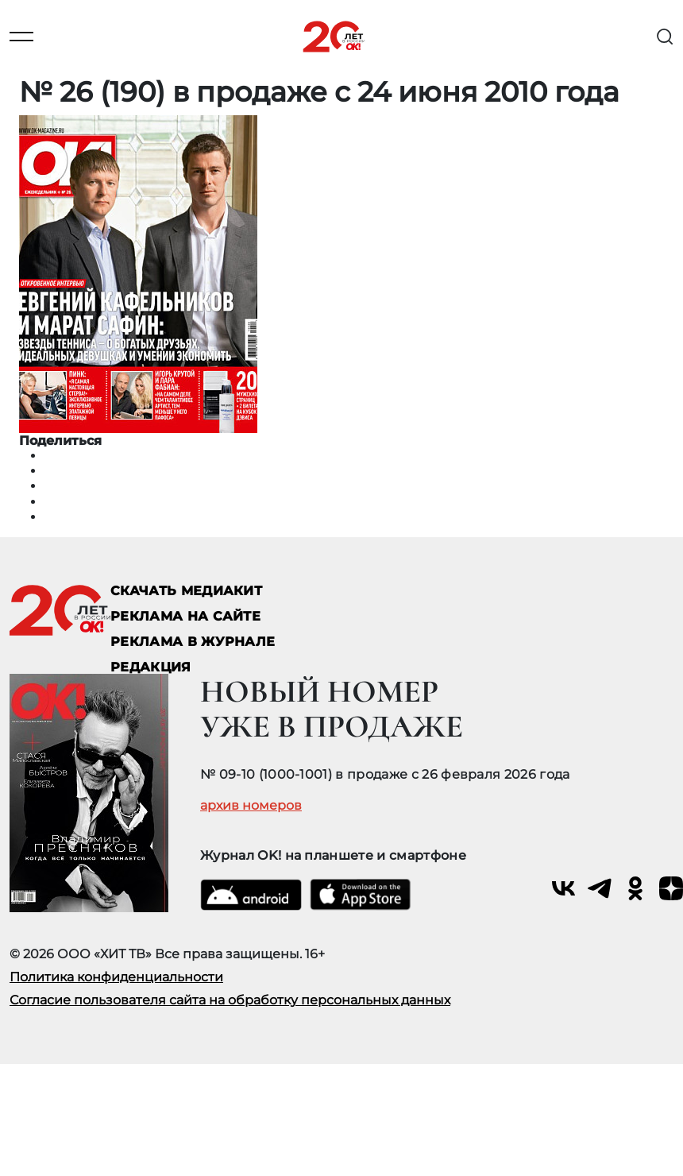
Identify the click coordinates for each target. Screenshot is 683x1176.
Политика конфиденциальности (116, 977)
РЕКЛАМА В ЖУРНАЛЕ (192, 641)
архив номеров (251, 806)
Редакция (150, 667)
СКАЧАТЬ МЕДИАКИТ (186, 590)
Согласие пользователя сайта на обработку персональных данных (230, 1000)
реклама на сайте (185, 616)
